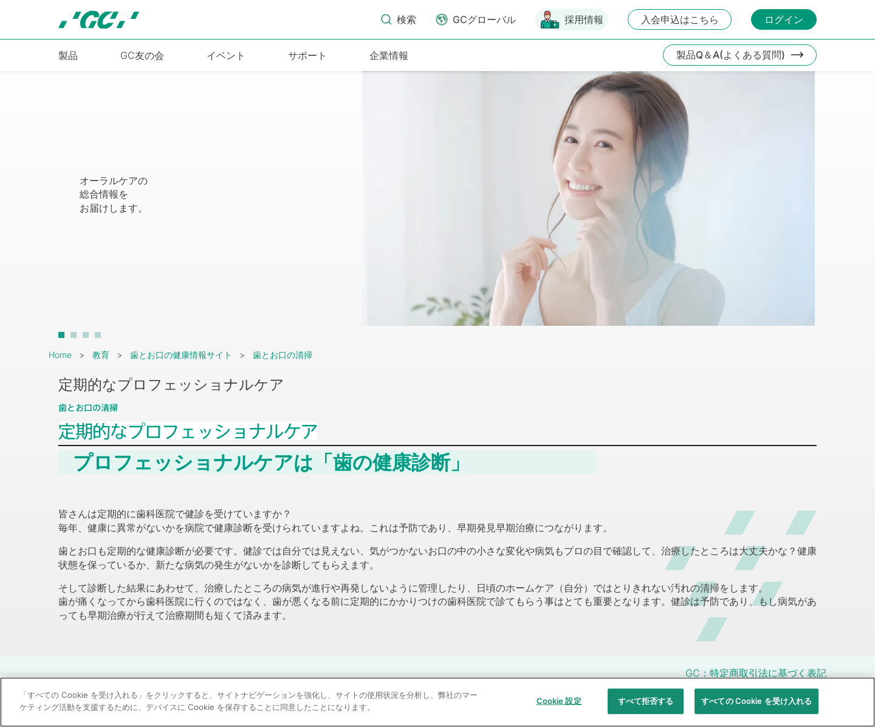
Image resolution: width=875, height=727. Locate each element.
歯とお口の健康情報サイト (181, 355)
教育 (100, 355)
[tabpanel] (437, 205)
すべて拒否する (646, 707)
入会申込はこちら (680, 19)
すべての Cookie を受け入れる (756, 707)
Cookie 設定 (559, 707)
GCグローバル (484, 19)
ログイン (783, 19)
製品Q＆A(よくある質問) (730, 55)
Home (60, 355)
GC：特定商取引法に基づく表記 (755, 673)
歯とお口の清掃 (282, 355)
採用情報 (583, 19)
